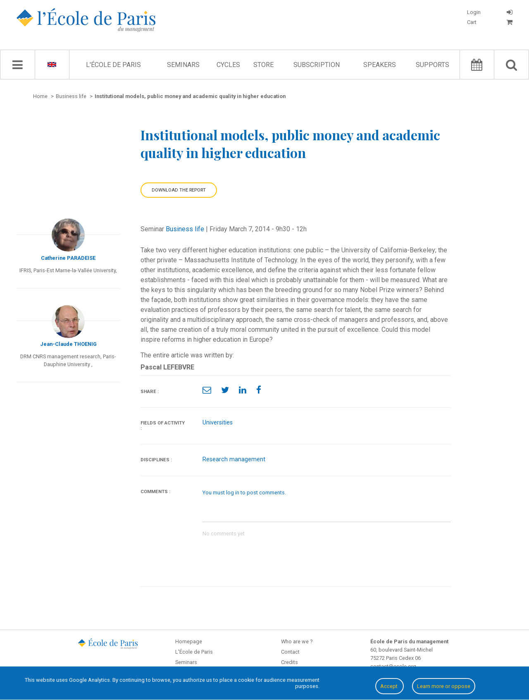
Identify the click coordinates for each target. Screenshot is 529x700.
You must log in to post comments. (244, 492)
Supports (432, 65)
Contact (290, 652)
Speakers (379, 65)
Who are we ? (296, 641)
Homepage (188, 641)
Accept (389, 686)
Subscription (316, 65)
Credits (289, 662)
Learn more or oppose (443, 686)
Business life (185, 229)
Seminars (183, 65)
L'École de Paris (113, 65)
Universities (218, 422)
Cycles (228, 65)
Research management (234, 459)
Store (263, 65)
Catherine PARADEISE (68, 258)
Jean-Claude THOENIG (68, 344)
